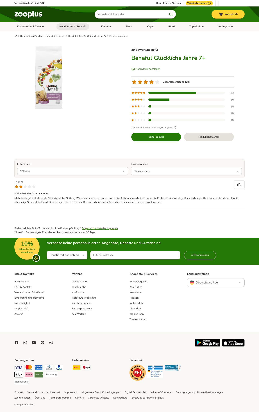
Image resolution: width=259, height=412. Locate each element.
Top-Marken (196, 26)
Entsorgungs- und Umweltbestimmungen (199, 392)
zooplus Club (79, 281)
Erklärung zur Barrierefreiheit (147, 397)
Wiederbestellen (199, 3)
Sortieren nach (139, 164)
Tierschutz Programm (84, 297)
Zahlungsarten (22, 397)
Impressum (70, 392)
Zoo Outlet (136, 287)
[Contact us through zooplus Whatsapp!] (51, 342)
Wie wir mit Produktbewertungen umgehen (154, 127)
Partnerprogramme (60, 397)
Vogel (150, 26)
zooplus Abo (79, 287)
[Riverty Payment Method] (39, 375)
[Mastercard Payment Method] (28, 368)
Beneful (72, 36)
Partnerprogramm (82, 308)
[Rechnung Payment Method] (51, 375)
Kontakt (18, 392)
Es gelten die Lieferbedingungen (100, 228)
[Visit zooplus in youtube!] (34, 342)
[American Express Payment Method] (39, 368)
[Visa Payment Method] (18, 368)
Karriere (79, 397)
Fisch (129, 26)
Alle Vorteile (79, 314)
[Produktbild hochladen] (145, 69)
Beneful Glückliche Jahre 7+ (92, 36)
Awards (18, 314)
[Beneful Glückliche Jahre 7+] (48, 78)
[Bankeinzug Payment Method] (21, 382)
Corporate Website (98, 397)
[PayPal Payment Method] (59, 368)
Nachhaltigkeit (22, 303)
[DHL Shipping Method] (76, 368)
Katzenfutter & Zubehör (31, 26)
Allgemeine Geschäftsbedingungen (100, 392)
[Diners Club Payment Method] (49, 368)
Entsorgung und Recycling (29, 297)
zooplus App (137, 314)
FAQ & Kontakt (22, 287)
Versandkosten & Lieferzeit (29, 292)
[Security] (138, 373)
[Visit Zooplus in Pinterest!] (42, 342)
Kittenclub (135, 308)
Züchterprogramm (82, 303)
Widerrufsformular (161, 392)
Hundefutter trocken (55, 36)
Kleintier (106, 26)
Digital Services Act (135, 392)
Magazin (134, 297)
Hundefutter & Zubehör (72, 26)
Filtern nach (24, 164)
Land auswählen (198, 274)
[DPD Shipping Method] (86, 368)
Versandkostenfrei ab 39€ (29, 3)
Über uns (40, 397)
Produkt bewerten (208, 137)
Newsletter (136, 292)
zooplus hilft (21, 308)
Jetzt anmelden (200, 255)
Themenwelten (138, 319)
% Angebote (225, 26)
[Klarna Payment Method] (28, 375)
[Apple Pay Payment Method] (18, 375)
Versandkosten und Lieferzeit (44, 392)
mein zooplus (21, 281)
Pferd (171, 26)
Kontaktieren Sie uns (168, 3)
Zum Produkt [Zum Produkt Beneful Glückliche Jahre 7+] (156, 137)
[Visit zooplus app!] (207, 345)
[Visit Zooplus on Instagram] (25, 342)
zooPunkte (78, 292)
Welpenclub (136, 303)
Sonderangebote (139, 281)
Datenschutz (120, 397)
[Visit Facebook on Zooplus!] (16, 342)
